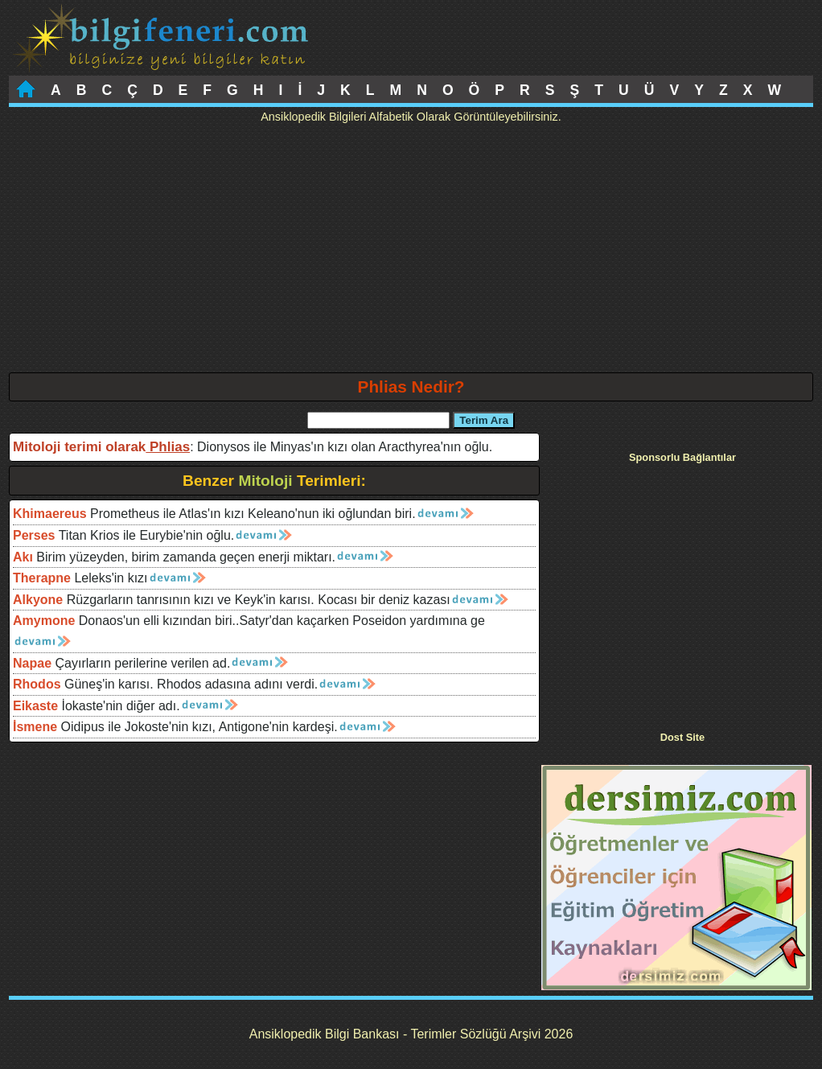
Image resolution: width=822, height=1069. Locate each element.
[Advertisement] (411, 251)
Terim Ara (483, 420)
